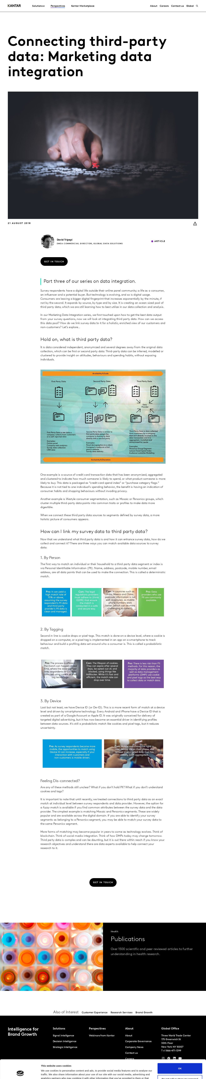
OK (180, 1050)
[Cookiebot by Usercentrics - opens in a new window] (20, 1073)
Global (190, 6)
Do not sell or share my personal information (180, 1062)
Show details (48, 1072)
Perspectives (58, 6)
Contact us (177, 6)
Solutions (37, 6)
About (153, 6)
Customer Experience (95, 1012)
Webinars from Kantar (101, 1035)
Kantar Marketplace (82, 6)
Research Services (121, 1012)
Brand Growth (144, 1012)
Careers (164, 6)
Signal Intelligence (63, 1035)
